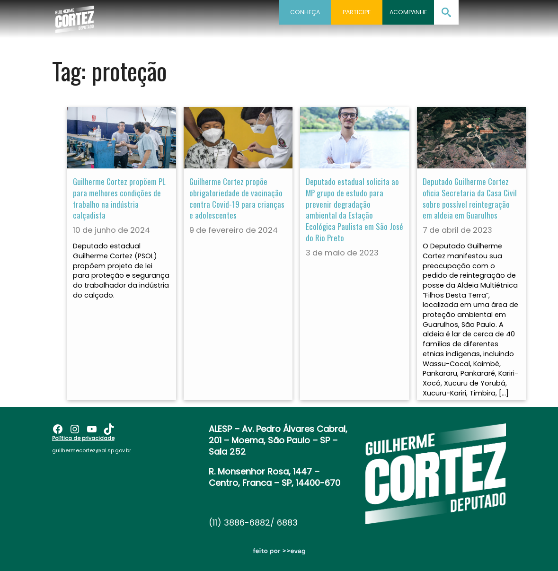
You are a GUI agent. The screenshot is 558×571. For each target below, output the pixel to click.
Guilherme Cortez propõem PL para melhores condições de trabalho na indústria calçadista (119, 198)
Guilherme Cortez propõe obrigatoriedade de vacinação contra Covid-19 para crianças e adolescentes (236, 198)
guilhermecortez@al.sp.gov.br (91, 447)
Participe (356, 12)
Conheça (305, 12)
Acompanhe (408, 12)
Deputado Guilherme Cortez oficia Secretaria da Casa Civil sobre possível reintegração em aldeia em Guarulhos (470, 198)
